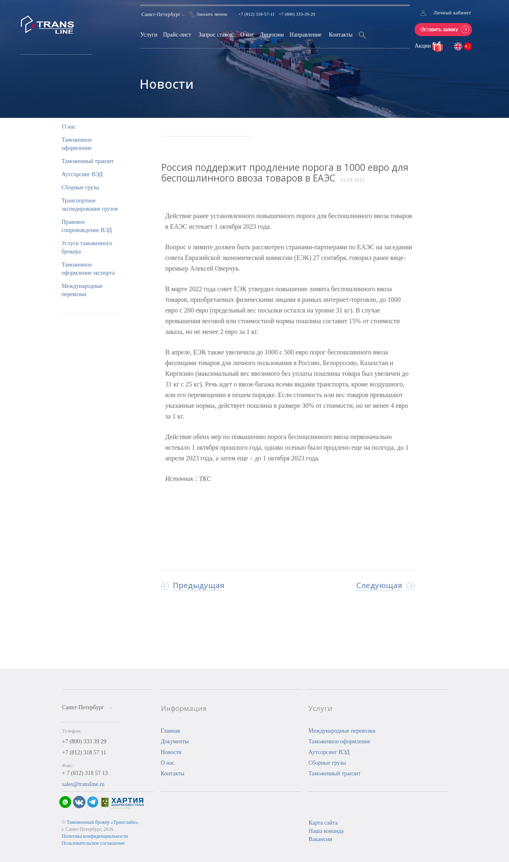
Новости (171, 752)
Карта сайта (323, 823)
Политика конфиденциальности (95, 836)
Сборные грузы (80, 187)
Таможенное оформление (339, 741)
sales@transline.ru (83, 784)
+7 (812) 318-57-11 (256, 13)
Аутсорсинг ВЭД (82, 174)
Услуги (149, 35)
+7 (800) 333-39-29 (297, 13)
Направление (306, 35)
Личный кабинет (452, 13)
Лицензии (272, 35)
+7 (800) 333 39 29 (84, 741)
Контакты (341, 35)
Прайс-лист (177, 35)
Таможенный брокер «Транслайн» (102, 822)
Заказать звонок (212, 13)
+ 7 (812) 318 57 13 (85, 773)
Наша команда (326, 831)
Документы (175, 741)
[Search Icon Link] (362, 40)
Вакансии (320, 839)
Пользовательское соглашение (93, 843)
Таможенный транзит (88, 161)
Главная (170, 731)
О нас (247, 35)
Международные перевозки (342, 731)
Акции (423, 46)
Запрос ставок (216, 35)
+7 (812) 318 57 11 (84, 752)
